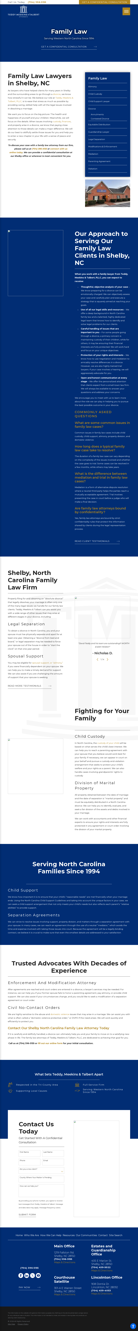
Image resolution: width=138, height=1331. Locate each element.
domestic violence (59, 1014)
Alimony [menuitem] (92, 86)
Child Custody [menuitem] (95, 94)
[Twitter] (32, 1275)
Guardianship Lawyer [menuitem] (98, 132)
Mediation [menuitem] (93, 154)
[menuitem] (19, 1235)
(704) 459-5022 (101, 1267)
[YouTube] (38, 1275)
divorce (57, 94)
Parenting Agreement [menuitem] (99, 161)
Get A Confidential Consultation (104, 2)
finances (66, 121)
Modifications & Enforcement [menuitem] (102, 146)
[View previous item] (97, 659)
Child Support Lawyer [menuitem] (99, 101)
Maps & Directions (64, 1262)
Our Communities (86, 1235)
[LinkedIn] (26, 1275)
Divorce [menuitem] (92, 109)
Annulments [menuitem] (97, 114)
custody (57, 121)
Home (19, 1235)
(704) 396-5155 (37, 2)
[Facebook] (20, 1275)
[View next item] (107, 659)
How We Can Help (50, 1235)
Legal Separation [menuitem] (96, 139)
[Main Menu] (126, 11)
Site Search (115, 1235)
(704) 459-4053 (101, 1290)
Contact (103, 1235)
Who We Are (31, 1235)
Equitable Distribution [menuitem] (99, 124)
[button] (133, 1326)
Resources (69, 1235)
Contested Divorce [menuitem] (100, 119)
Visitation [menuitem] (92, 169)
